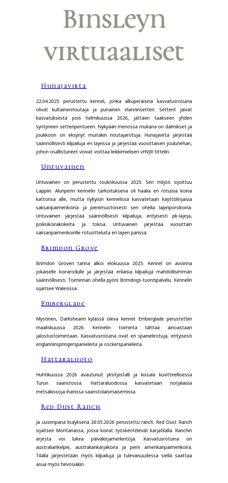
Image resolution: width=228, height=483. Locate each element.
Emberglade (63, 303)
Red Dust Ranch (71, 407)
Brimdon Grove (69, 248)
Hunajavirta (64, 86)
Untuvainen (63, 167)
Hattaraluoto (67, 359)
